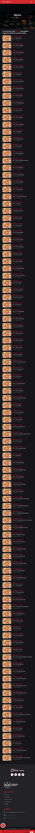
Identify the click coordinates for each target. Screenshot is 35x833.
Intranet (6, 804)
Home (13, 17)
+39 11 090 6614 (9, 818)
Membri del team (8, 799)
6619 (15, 818)
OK (31, 832)
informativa (27, 832)
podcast (17, 17)
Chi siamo (6, 794)
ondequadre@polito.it (9, 815)
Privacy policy (7, 801)
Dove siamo (7, 797)
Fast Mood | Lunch (17, 36)
